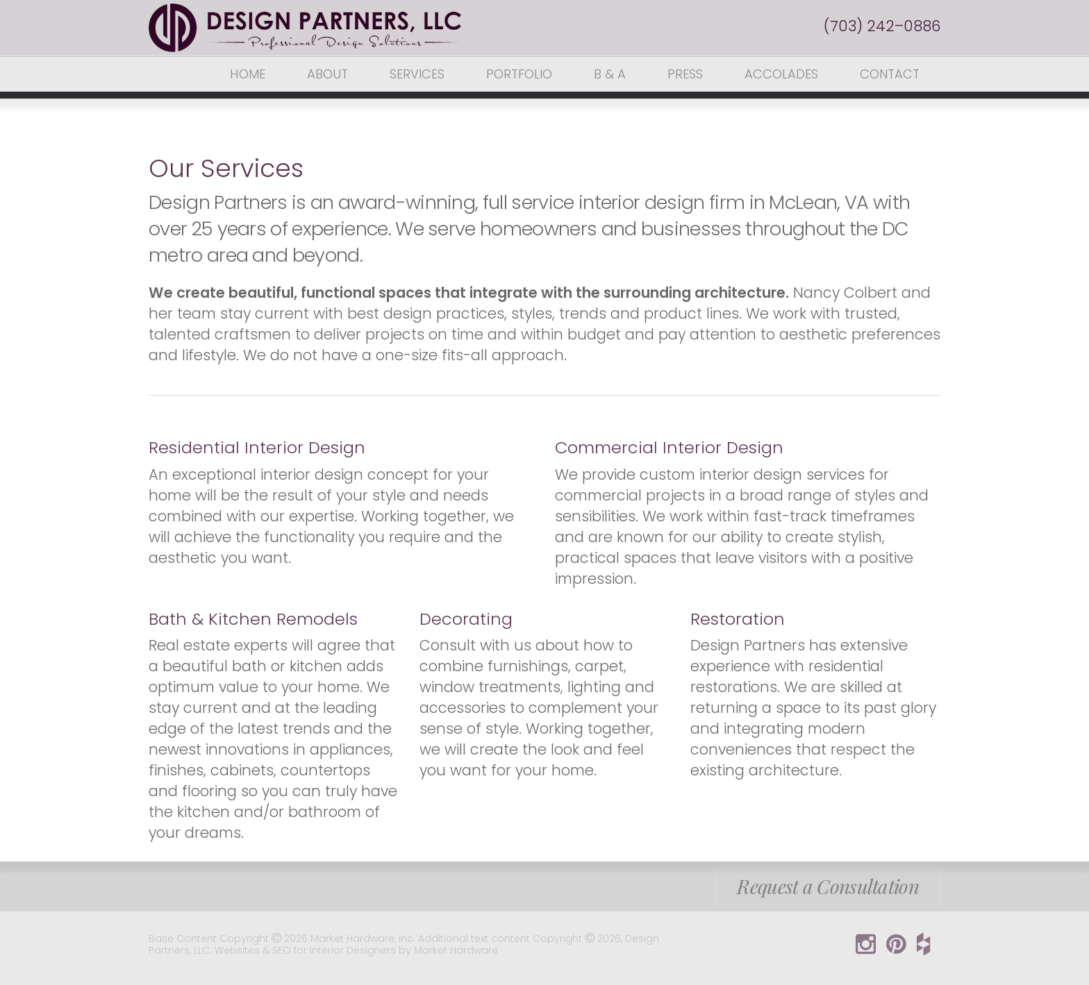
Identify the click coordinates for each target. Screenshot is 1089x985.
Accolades (781, 74)
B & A (610, 74)
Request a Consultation (828, 886)
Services (417, 74)
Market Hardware (456, 950)
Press (685, 74)
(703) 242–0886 (882, 26)
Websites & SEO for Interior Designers (307, 950)
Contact (890, 74)
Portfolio (519, 74)
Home (247, 74)
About (327, 74)
